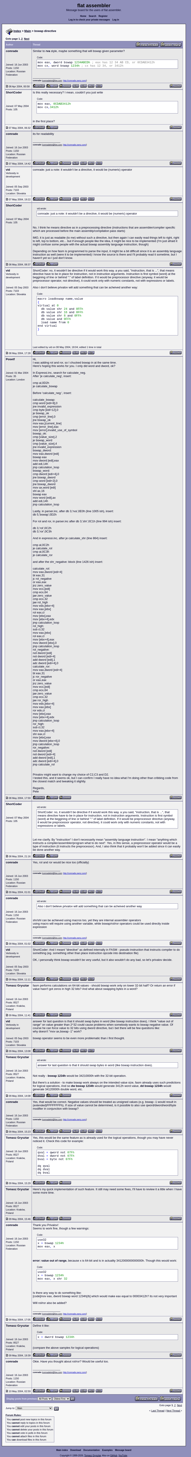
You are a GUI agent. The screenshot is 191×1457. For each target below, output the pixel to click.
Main (27, 31)
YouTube (122, 1455)
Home (83, 16)
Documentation (91, 1450)
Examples (107, 1450)
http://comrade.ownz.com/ (74, 80)
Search (92, 16)
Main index (62, 1450)
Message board (123, 1450)
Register (103, 16)
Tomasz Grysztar (92, 1455)
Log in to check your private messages (89, 19)
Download (75, 1450)
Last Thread (158, 1410)
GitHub (113, 1455)
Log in (115, 19)
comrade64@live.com (52, 80)
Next (26, 38)
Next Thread (173, 1410)
